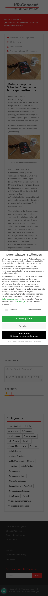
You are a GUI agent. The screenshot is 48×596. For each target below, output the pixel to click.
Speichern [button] (24, 325)
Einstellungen (20, 301)
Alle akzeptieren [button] (24, 318)
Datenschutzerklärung (11, 299)
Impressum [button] (37, 341)
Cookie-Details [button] (12, 341)
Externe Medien (33, 309)
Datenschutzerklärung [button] (25, 341)
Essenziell (11, 309)
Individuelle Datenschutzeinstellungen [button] (24, 334)
